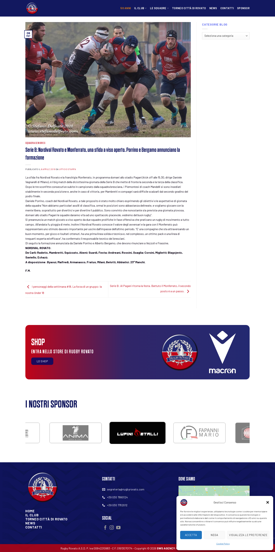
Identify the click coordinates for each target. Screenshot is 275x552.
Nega (214, 535)
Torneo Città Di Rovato (46, 519)
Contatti (227, 8)
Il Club (140, 8)
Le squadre (159, 8)
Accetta (191, 535)
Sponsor (243, 8)
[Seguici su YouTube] (118, 528)
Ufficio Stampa (67, 169)
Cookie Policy (223, 543)
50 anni (125, 8)
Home (30, 511)
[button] (267, 502)
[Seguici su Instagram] (112, 528)
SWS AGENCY (166, 548)
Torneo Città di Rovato (189, 8)
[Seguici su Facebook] (105, 528)
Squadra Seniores (35, 143)
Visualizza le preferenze (248, 535)
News (213, 8)
